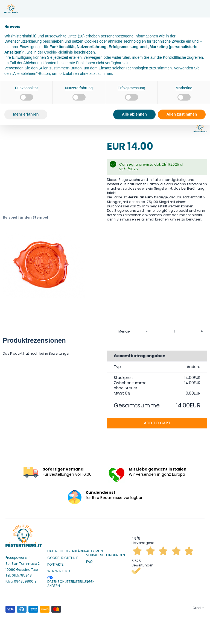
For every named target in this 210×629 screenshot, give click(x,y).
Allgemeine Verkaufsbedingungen (105, 552)
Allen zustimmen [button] (182, 114)
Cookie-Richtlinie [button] (58, 52)
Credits (198, 606)
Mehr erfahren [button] (26, 114)
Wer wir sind (58, 570)
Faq (89, 560)
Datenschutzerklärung (68, 550)
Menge (124, 330)
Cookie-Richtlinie (62, 557)
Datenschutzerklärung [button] (23, 41)
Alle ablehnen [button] (134, 114)
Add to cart (157, 421)
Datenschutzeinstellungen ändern (71, 581)
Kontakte (55, 563)
